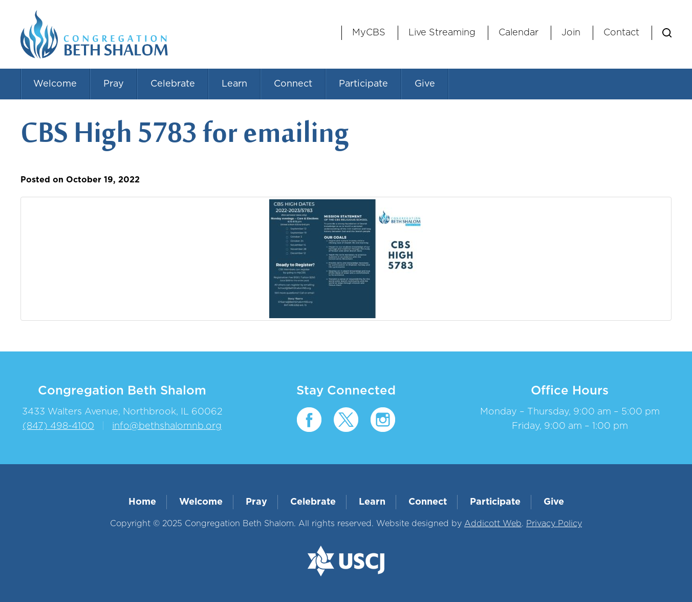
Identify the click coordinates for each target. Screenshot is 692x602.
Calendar (518, 32)
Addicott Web (493, 524)
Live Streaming (441, 32)
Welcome (55, 84)
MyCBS (368, 32)
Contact (621, 32)
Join (570, 32)
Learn (234, 84)
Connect (293, 84)
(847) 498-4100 (58, 426)
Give (425, 84)
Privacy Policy (554, 524)
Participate (363, 84)
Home (142, 502)
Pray (113, 84)
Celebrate (172, 84)
